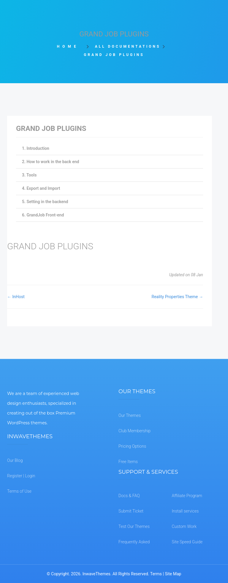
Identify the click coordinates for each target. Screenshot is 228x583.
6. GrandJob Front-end (43, 215)
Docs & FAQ (129, 495)
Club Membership (134, 430)
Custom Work (184, 526)
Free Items (128, 461)
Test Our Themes (134, 526)
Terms (156, 573)
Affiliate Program (187, 495)
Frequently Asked (134, 541)
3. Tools (29, 175)
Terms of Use (19, 491)
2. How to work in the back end (50, 161)
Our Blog (15, 460)
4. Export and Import (41, 188)
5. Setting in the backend (45, 201)
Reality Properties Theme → (177, 296)
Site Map (173, 573)
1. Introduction (35, 148)
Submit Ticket (130, 511)
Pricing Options (132, 446)
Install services (185, 511)
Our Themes (129, 415)
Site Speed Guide (187, 541)
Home (70, 46)
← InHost (16, 296)
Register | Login (21, 475)
